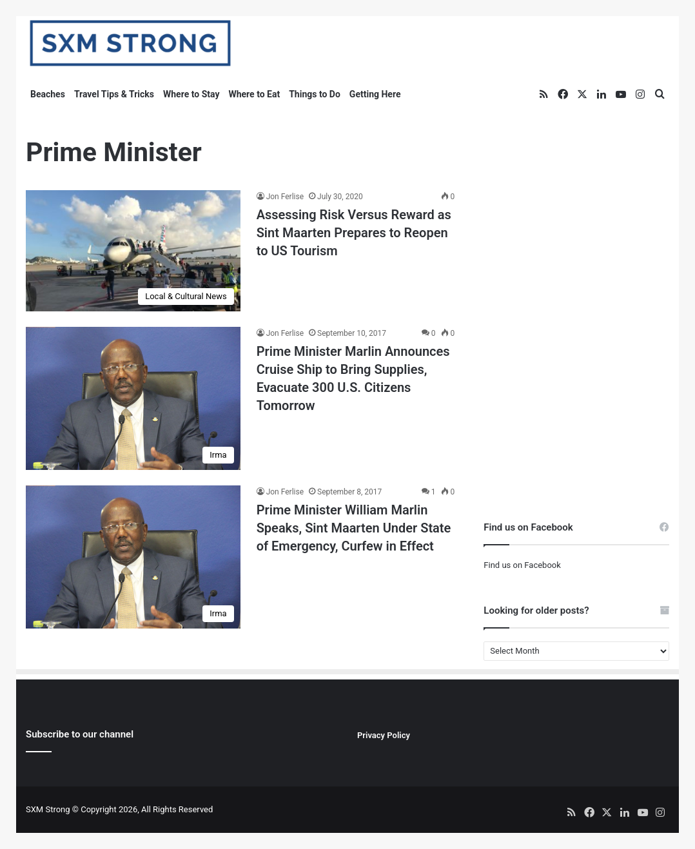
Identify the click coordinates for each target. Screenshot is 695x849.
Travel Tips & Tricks (114, 94)
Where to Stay (191, 94)
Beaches (47, 94)
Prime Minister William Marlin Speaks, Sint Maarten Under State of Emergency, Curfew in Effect (354, 528)
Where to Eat (254, 94)
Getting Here (375, 94)
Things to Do (314, 94)
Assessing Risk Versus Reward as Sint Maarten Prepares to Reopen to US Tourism (354, 233)
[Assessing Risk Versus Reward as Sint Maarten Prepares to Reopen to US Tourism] (133, 250)
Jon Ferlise (285, 196)
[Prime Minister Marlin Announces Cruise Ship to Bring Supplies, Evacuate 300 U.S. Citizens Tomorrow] (133, 398)
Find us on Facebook (522, 565)
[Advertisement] (576, 214)
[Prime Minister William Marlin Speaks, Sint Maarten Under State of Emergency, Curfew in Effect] (133, 557)
